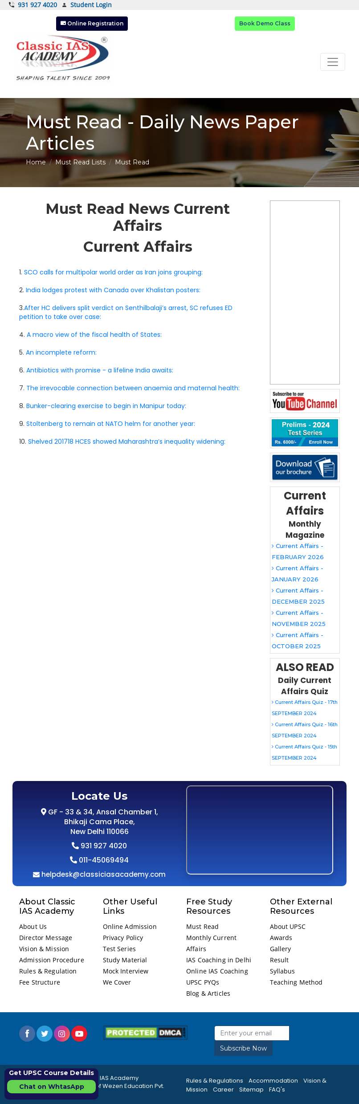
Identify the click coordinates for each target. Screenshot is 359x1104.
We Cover (117, 982)
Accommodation (273, 1080)
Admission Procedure (51, 960)
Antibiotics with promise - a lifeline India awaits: (99, 370)
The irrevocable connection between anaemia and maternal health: (133, 388)
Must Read (202, 926)
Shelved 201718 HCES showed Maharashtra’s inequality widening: (126, 441)
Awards (281, 937)
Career (223, 1089)
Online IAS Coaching (217, 971)
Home (36, 162)
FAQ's (277, 1089)
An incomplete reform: (61, 352)
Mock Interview (126, 971)
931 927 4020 (33, 5)
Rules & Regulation (48, 971)
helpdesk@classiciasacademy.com (103, 874)
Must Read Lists (80, 162)
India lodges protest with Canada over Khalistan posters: (113, 290)
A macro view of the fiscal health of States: (94, 334)
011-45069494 (103, 860)
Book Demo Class (264, 23)
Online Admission (130, 926)
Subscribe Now (243, 1048)
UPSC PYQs (202, 982)
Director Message (45, 937)
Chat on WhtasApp (51, 1087)
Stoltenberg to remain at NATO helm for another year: (110, 423)
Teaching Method (296, 982)
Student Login (86, 5)
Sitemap (251, 1089)
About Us (33, 926)
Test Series (119, 949)
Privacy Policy (123, 937)
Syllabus (282, 971)
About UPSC (288, 926)
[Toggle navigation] (332, 62)
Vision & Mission (44, 949)
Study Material (125, 960)
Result (279, 960)
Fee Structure (39, 982)
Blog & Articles (208, 993)
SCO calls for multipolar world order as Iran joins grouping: (113, 272)
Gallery (280, 949)
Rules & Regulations (214, 1080)
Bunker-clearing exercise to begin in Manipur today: (106, 405)
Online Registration (92, 23)
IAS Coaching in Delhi (218, 960)
